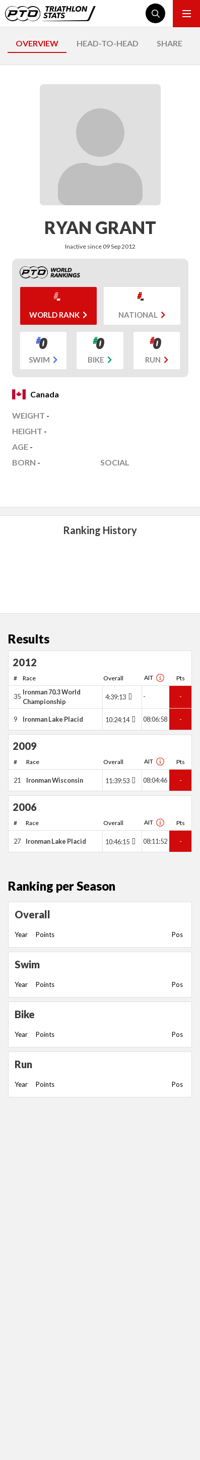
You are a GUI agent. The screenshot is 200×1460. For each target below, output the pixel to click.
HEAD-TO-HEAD (108, 43)
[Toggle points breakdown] (129, 696)
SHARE (169, 43)
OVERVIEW (37, 43)
